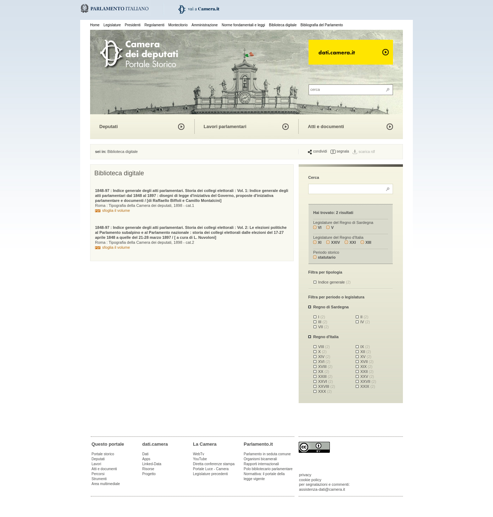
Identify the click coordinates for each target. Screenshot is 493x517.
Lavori (96, 464)
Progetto (149, 474)
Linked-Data (151, 464)
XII (365, 351)
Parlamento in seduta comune (267, 454)
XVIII (325, 366)
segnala (340, 151)
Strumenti (99, 479)
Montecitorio (177, 25)
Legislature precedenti (210, 474)
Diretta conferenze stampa (213, 464)
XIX (366, 366)
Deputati (108, 126)
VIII (324, 346)
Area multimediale (106, 484)
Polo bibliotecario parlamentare (268, 469)
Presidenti (132, 25)
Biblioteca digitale (283, 25)
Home (95, 25)
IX (365, 346)
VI (317, 227)
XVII (366, 361)
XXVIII (326, 386)
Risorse (148, 469)
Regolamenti (154, 25)
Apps (146, 459)
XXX (325, 391)
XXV (367, 376)
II (364, 316)
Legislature (112, 25)
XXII (366, 371)
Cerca (313, 177)
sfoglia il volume (116, 210)
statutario (324, 257)
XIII (366, 242)
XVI (324, 361)
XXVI (325, 381)
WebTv (198, 454)
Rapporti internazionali (261, 464)
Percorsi (98, 474)
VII (323, 326)
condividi (317, 151)
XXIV (333, 242)
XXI (350, 242)
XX (323, 371)
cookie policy (310, 480)
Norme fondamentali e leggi (243, 25)
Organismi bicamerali (260, 459)
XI (317, 242)
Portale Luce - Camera (211, 469)
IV (365, 321)
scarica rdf (367, 152)
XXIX (367, 386)
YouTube (200, 459)
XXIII (325, 376)
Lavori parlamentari (225, 126)
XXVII (368, 381)
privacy (305, 475)
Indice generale (334, 282)
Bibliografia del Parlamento (321, 25)
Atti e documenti (326, 126)
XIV (324, 356)
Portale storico (103, 454)
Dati (145, 454)
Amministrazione (205, 25)
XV (365, 356)
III (322, 321)
